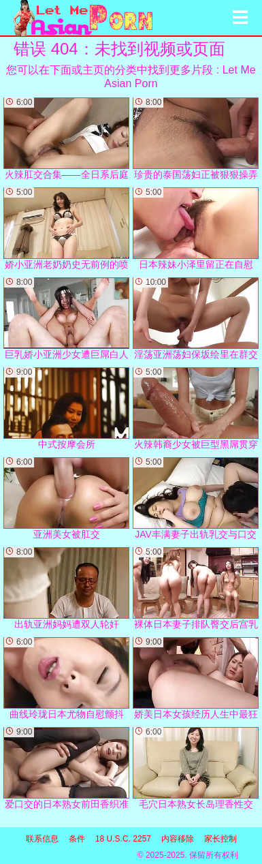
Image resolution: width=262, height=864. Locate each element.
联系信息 (42, 839)
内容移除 (177, 839)
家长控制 (220, 839)
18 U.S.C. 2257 (123, 839)
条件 (77, 839)
